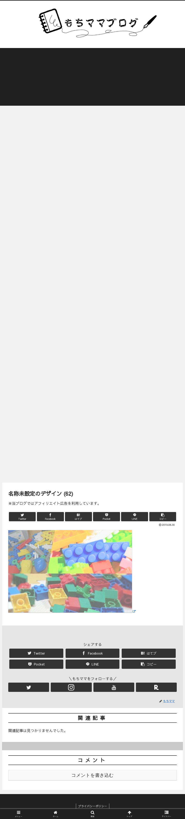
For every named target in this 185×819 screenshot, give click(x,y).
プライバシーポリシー (92, 806)
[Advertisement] (92, 77)
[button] (162, 516)
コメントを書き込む (92, 775)
